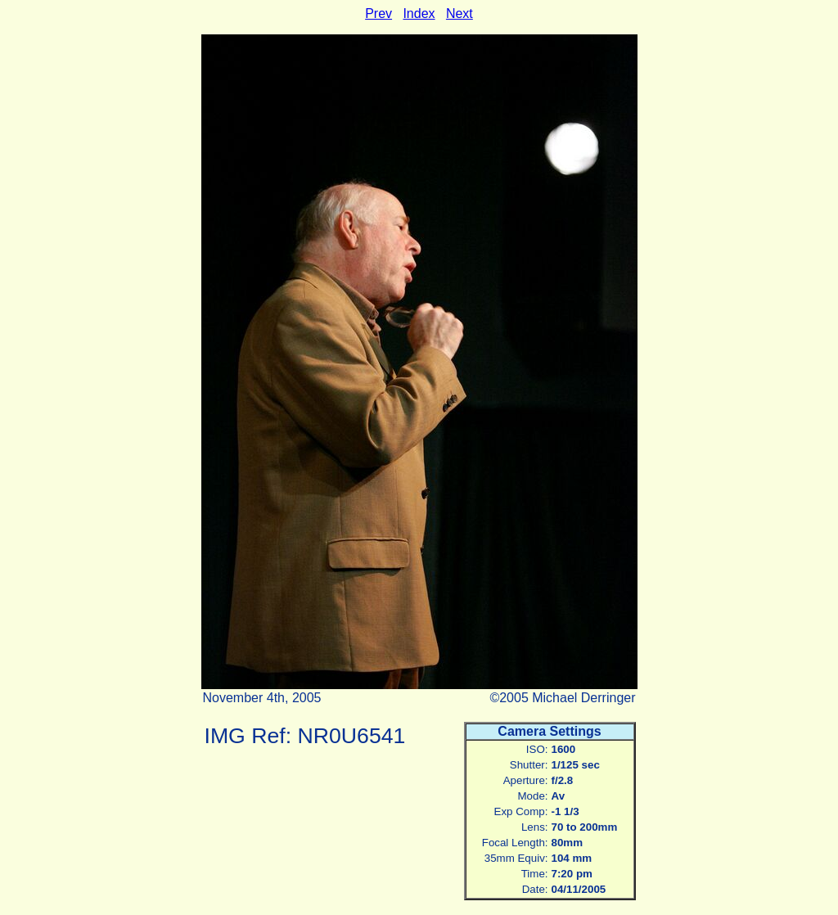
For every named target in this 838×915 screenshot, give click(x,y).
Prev (378, 13)
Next (459, 13)
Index (419, 13)
